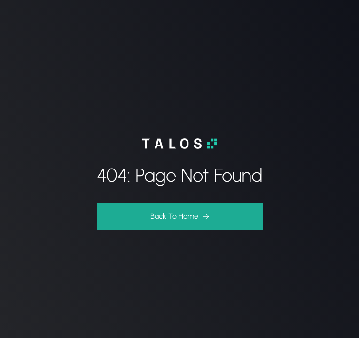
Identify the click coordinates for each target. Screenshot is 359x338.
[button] (180, 216)
